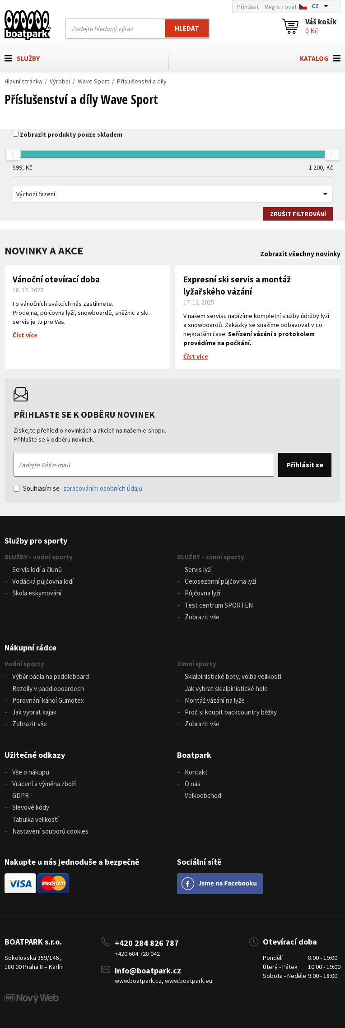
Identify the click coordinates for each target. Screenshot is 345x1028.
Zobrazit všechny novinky (300, 253)
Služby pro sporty (36, 540)
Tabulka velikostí (35, 819)
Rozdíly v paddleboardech (48, 688)
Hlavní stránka (23, 81)
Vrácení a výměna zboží (44, 783)
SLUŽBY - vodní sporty (39, 557)
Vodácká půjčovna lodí (43, 581)
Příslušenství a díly (142, 81)
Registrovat (281, 7)
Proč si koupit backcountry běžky (231, 712)
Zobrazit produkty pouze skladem (71, 134)
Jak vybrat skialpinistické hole (226, 688)
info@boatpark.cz (148, 970)
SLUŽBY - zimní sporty (210, 557)
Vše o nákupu (30, 772)
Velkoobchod (203, 795)
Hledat (187, 28)
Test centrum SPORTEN (219, 605)
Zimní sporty (196, 663)
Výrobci (60, 81)
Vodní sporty (24, 663)
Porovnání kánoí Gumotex (48, 700)
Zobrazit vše (202, 617)
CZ (315, 6)
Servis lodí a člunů (37, 569)
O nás (192, 783)
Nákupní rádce (30, 647)
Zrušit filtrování (298, 214)
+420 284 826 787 (147, 943)
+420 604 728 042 (137, 954)
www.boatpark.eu (188, 981)
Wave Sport (93, 81)
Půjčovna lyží (202, 593)
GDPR (20, 795)
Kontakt (196, 772)
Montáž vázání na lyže (215, 700)
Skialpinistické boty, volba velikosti (233, 676)
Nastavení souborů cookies (50, 831)
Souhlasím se (78, 488)
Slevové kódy (30, 807)
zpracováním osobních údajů (102, 488)
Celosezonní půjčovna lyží (220, 581)
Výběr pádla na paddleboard (50, 676)
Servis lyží (198, 569)
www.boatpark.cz (138, 981)
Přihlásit (248, 7)
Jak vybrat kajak (34, 712)
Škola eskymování (36, 593)
